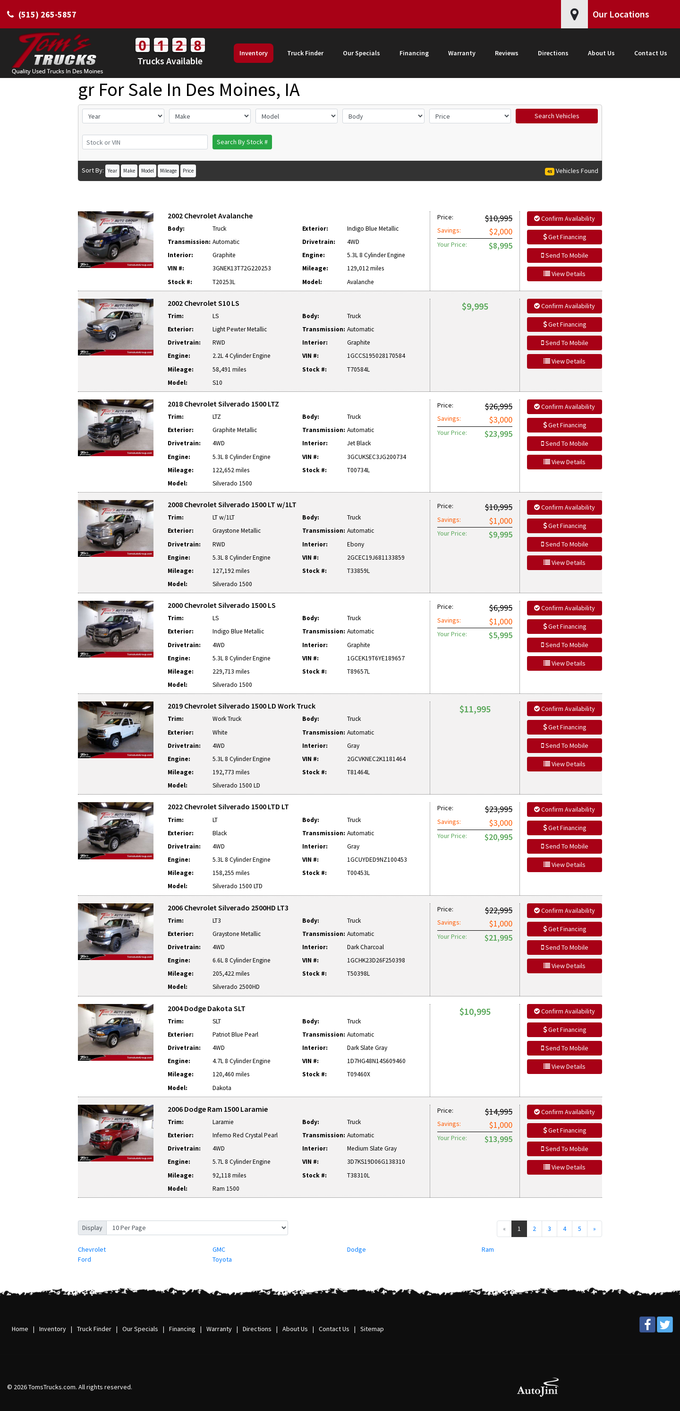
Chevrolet (92, 1249)
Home (20, 1328)
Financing (182, 1328)
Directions (257, 1328)
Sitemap (372, 1328)
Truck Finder (94, 1328)
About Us (295, 1328)
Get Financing (564, 237)
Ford (84, 1259)
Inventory (52, 1328)
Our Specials (140, 1328)
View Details (565, 273)
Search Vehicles (557, 116)
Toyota (222, 1259)
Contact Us (334, 1328)
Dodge (356, 1249)
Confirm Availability (564, 218)
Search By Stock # (242, 142)
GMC (218, 1249)
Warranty (219, 1328)
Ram (488, 1249)
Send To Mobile (564, 255)
